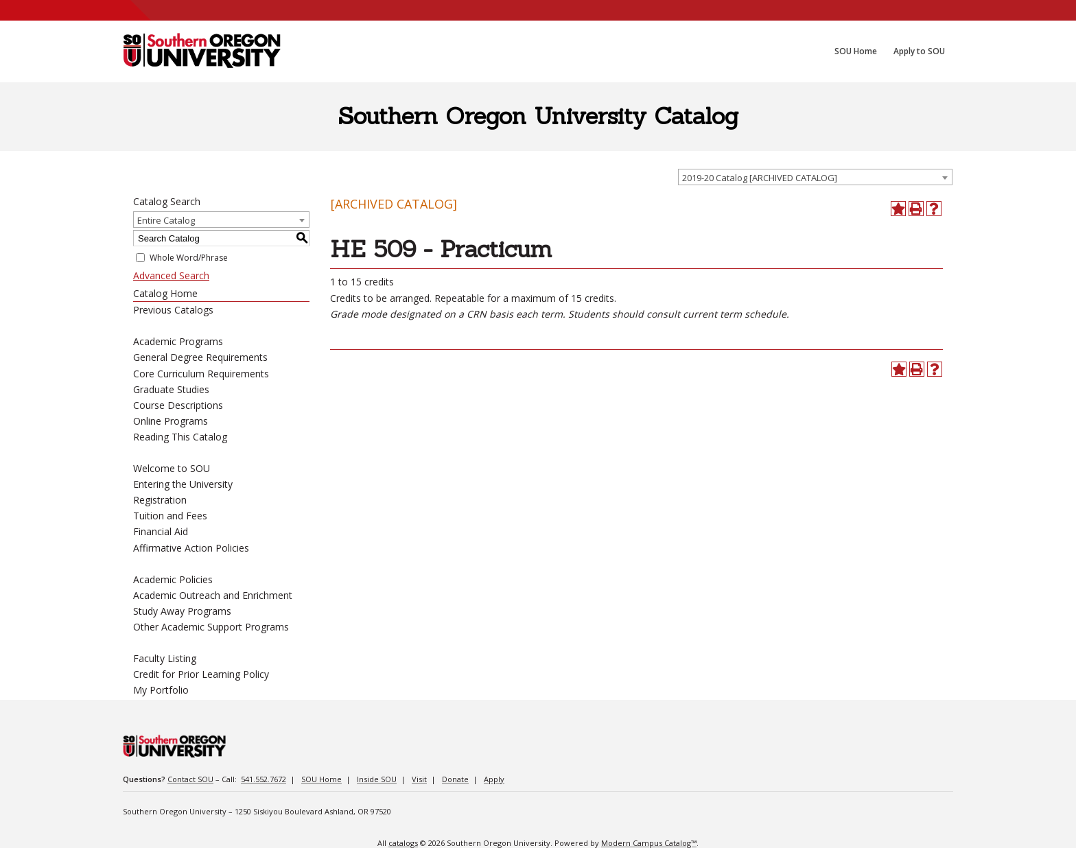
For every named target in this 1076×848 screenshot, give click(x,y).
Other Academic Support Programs (211, 626)
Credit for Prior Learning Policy (201, 674)
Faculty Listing (164, 658)
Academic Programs (178, 341)
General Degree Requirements (200, 357)
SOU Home (321, 779)
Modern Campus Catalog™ (649, 843)
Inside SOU (377, 779)
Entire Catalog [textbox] (166, 220)
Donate (455, 779)
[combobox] (815, 177)
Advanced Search (171, 275)
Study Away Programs (182, 610)
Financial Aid (160, 531)
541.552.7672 (263, 779)
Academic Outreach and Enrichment (212, 595)
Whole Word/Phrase (189, 257)
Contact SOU (190, 779)
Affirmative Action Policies (191, 547)
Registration (160, 499)
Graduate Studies (171, 389)
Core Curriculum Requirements (201, 373)
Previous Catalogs (173, 309)
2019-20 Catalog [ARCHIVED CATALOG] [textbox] (759, 178)
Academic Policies (173, 579)
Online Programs (170, 420)
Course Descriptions (178, 405)
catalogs (403, 843)
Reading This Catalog (180, 436)
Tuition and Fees (170, 515)
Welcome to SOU (171, 468)
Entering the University (183, 484)
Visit (419, 779)
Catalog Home (165, 293)
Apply (494, 779)
